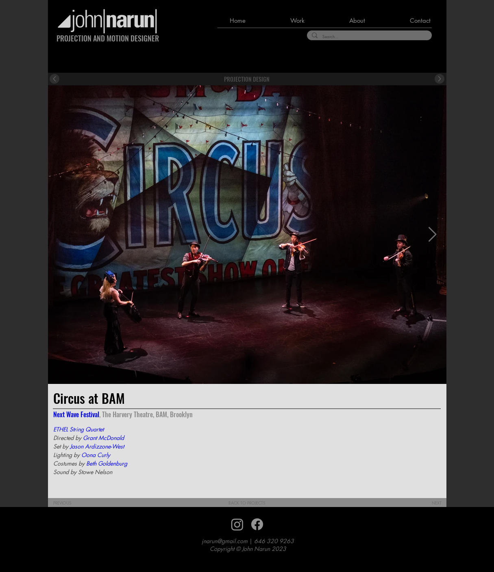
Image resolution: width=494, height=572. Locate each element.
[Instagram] (237, 524)
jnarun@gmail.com (225, 541)
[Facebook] (257, 524)
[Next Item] (432, 235)
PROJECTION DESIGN (247, 79)
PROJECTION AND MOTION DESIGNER (108, 38)
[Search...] (368, 36)
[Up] (54, 79)
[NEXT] (431, 503)
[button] (281, 21)
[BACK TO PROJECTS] (247, 503)
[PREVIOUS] (68, 503)
